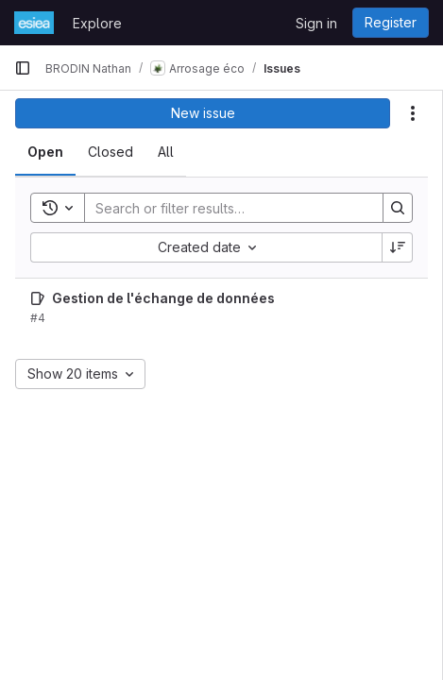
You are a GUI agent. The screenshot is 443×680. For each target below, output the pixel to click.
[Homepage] (34, 23)
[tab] (45, 152)
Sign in (316, 23)
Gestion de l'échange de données (163, 298)
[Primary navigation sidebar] (23, 68)
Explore (97, 23)
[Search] (224, 207)
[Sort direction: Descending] (398, 247)
